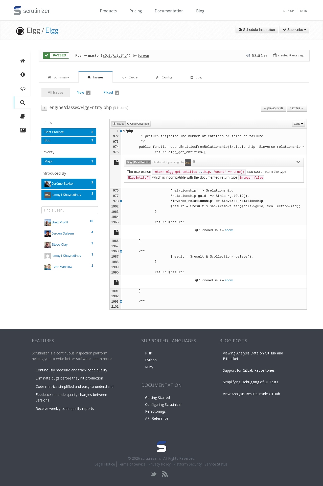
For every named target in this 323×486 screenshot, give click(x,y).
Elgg (52, 30)
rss (165, 474)
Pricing (135, 11)
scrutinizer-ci (151, 458)
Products (108, 11)
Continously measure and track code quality (71, 370)
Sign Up (288, 11)
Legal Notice (104, 464)
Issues (118, 123)
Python (151, 359)
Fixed (111, 92)
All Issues (55, 92)
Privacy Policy (159, 464)
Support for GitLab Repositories (249, 370)
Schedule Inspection (257, 30)
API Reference (156, 418)
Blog (200, 11)
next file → (297, 108)
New (83, 92)
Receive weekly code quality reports (65, 408)
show (229, 230)
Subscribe (294, 30)
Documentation (169, 11)
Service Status (215, 464)
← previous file (274, 108)
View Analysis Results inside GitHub (251, 393)
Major (68, 161)
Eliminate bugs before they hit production (69, 378)
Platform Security (187, 464)
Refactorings (155, 411)
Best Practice (68, 132)
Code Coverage (138, 123)
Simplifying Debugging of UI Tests (250, 381)
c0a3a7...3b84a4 (115, 55)
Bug (68, 140)
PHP (148, 353)
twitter (154, 474)
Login (302, 11)
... (200, 172)
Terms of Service (132, 464)
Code (298, 123)
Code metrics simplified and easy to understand (74, 386)
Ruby (149, 367)
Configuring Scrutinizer (163, 404)
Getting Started (157, 397)
